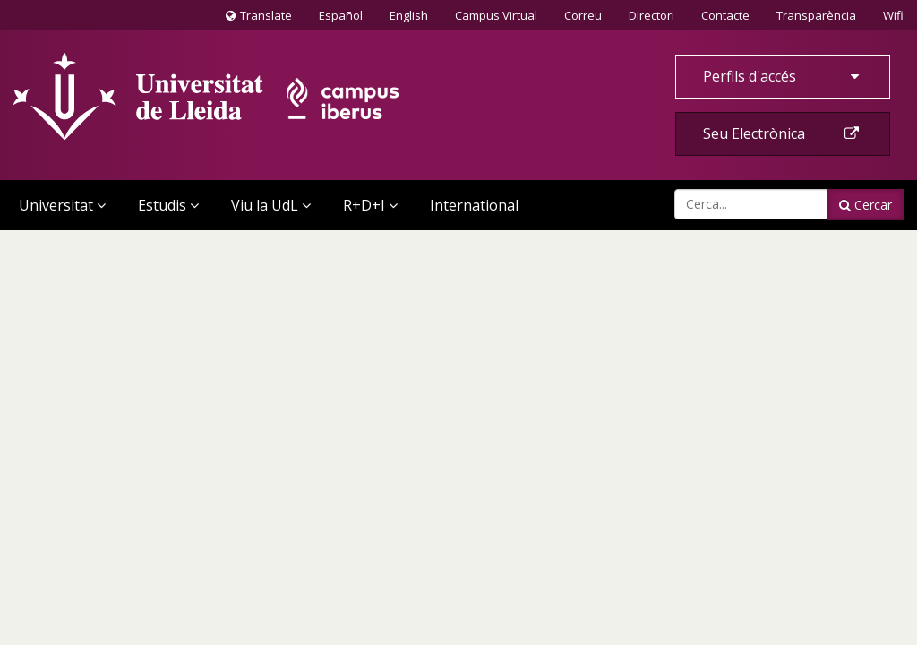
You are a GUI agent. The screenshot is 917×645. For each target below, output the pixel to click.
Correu (583, 15)
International (474, 205)
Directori (651, 15)
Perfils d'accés (782, 76)
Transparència (816, 15)
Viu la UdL (271, 205)
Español (341, 15)
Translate (259, 18)
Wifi (893, 15)
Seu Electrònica (782, 133)
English (409, 15)
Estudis (168, 205)
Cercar (865, 204)
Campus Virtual (496, 15)
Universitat (62, 205)
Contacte (725, 14)
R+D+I (370, 205)
